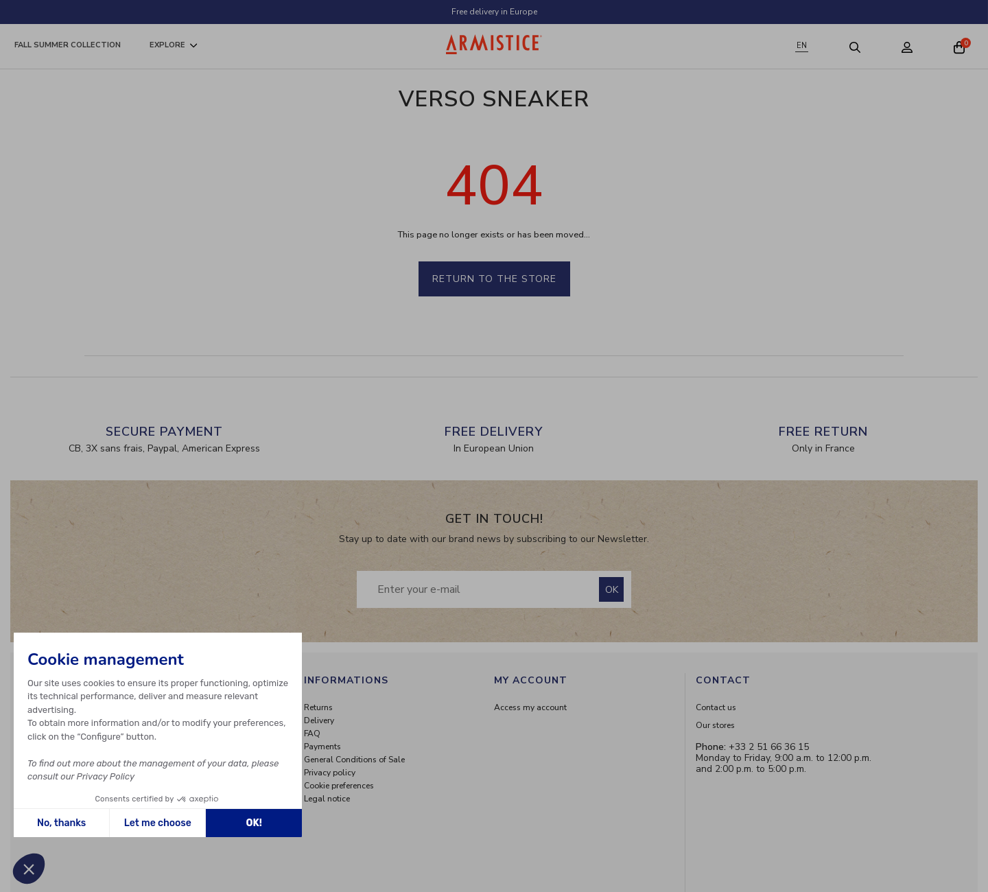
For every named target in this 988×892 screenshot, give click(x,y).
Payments (322, 746)
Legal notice (327, 798)
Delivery (319, 720)
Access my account (530, 707)
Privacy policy (329, 772)
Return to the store (494, 278)
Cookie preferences (339, 785)
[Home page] (494, 44)
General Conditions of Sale (354, 759)
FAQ (312, 733)
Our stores (715, 725)
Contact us (716, 707)
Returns (318, 707)
